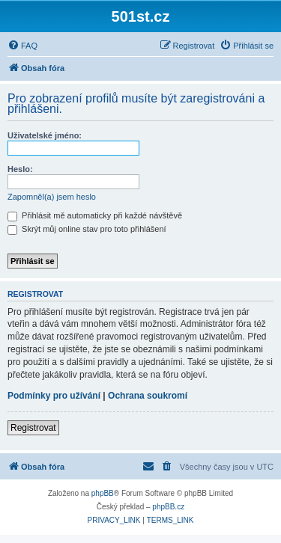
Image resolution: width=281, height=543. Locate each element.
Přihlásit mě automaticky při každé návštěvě (94, 215)
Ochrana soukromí (147, 395)
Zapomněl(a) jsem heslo (51, 196)
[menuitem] (22, 46)
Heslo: (20, 169)
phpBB (102, 493)
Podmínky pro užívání (53, 395)
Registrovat (33, 428)
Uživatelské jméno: (44, 135)
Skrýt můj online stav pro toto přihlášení (86, 228)
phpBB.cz (168, 507)
